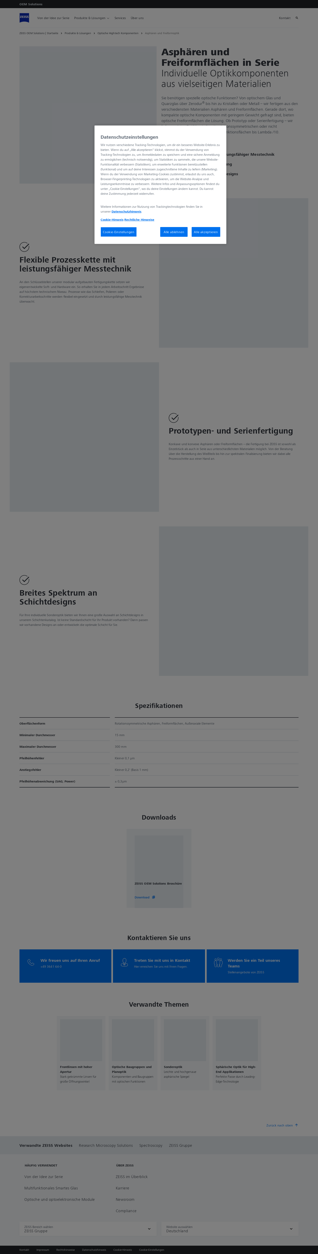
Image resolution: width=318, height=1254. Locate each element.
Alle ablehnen (174, 232)
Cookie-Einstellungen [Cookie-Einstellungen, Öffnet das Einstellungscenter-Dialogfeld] (118, 232)
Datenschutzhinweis (126, 211)
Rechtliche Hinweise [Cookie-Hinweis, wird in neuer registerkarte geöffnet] (139, 219)
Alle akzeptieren (206, 232)
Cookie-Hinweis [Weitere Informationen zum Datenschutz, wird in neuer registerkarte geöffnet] (112, 219)
